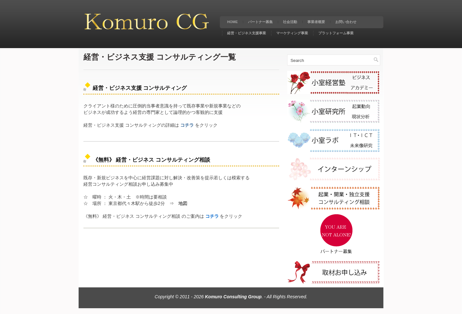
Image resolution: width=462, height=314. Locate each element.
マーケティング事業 (292, 33)
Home (232, 22)
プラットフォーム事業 (336, 33)
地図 (182, 203)
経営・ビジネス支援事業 (246, 33)
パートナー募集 (260, 22)
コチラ (187, 125)
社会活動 (290, 22)
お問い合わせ (345, 22)
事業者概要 (316, 22)
